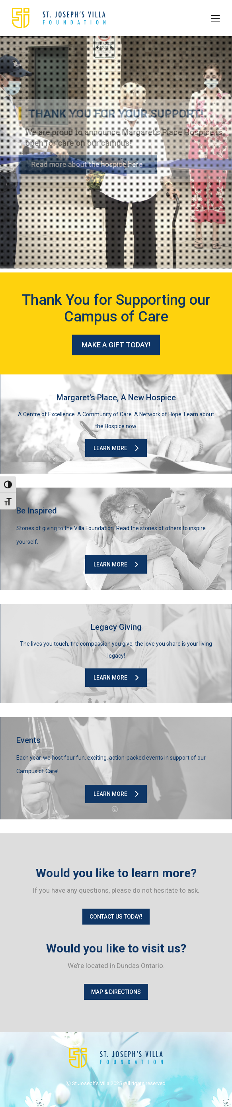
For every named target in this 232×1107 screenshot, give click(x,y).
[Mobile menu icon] (215, 18)
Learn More (116, 448)
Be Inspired (36, 510)
